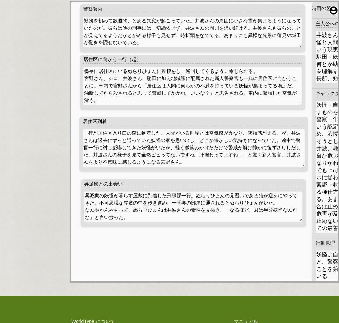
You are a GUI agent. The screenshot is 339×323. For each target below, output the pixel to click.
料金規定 (93, 276)
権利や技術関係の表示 (93, 283)
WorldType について (93, 254)
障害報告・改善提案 (246, 261)
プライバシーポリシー (93, 261)
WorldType (183, 307)
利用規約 (93, 269)
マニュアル (246, 254)
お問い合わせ (245, 269)
